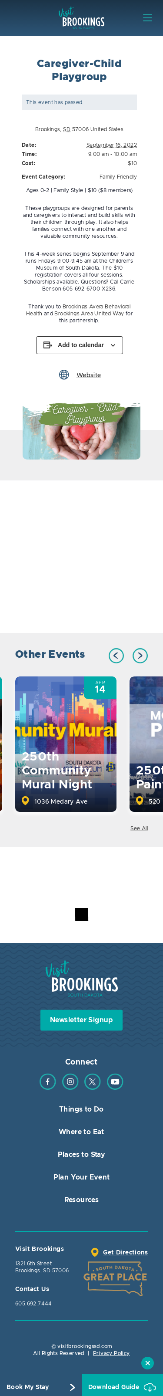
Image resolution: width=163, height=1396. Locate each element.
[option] (81, 430)
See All (139, 828)
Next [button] (140, 655)
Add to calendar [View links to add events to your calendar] (81, 344)
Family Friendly (118, 176)
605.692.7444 (33, 1303)
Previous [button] (116, 655)
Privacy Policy (111, 1353)
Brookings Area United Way (89, 313)
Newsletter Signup (81, 1020)
